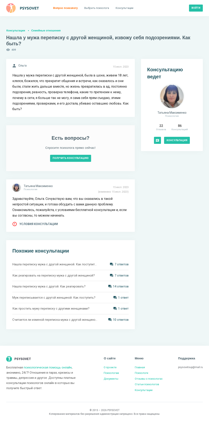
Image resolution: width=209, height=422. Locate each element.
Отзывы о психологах (148, 378)
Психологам (111, 372)
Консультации (15, 30)
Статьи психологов (147, 384)
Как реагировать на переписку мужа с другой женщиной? (53, 275)
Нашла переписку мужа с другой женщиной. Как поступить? (55, 264)
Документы (111, 378)
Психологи (141, 372)
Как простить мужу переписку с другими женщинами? (50, 308)
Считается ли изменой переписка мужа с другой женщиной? (55, 320)
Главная (140, 367)
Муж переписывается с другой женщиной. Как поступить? (53, 297)
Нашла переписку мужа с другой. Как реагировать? (49, 286)
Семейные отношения (46, 30)
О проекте (110, 367)
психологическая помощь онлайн (48, 367)
